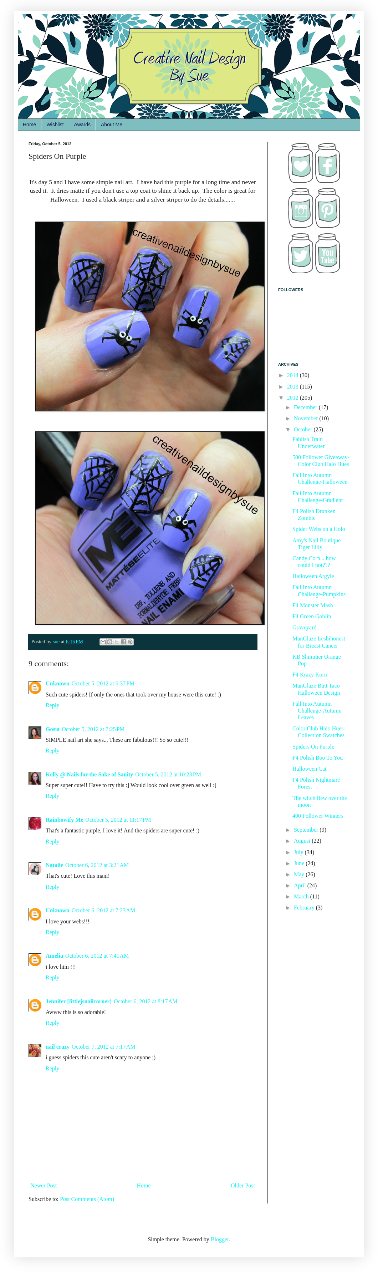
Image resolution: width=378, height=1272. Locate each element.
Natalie (54, 865)
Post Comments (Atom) (87, 1199)
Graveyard (304, 627)
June (300, 863)
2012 (293, 398)
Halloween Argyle (313, 576)
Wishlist (54, 124)
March (302, 896)
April (300, 885)
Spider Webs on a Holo (318, 529)
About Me (111, 124)
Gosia (53, 729)
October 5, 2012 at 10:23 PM (168, 774)
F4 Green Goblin (311, 616)
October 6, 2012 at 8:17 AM (145, 1001)
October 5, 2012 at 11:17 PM (118, 820)
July (299, 852)
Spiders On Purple (313, 747)
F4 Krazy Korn (309, 675)
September (307, 830)
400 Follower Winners (317, 816)
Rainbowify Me (64, 820)
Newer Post (43, 1185)
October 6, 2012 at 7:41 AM (97, 956)
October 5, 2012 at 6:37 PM (103, 683)
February (305, 907)
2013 (293, 387)
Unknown (58, 683)
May (300, 874)
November (307, 418)
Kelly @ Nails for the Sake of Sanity (89, 774)
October (304, 429)
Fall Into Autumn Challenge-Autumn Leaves (317, 710)
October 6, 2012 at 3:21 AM (97, 865)
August (303, 841)
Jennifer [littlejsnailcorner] (79, 1001)
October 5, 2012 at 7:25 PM (93, 729)
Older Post (243, 1185)
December (306, 407)
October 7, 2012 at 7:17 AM (103, 1047)
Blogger (220, 1239)
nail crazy (58, 1047)
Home (29, 124)
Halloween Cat (309, 769)
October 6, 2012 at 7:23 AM (103, 910)
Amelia (54, 956)
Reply (52, 705)
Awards (82, 124)
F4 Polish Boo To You (317, 758)
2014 (293, 375)
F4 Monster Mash (312, 605)
